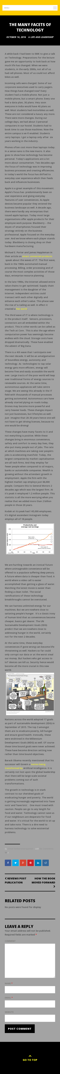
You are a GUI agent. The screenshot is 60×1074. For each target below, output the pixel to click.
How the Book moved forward (43, 882)
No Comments (46, 848)
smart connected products (37, 256)
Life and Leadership (42, 37)
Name (8, 983)
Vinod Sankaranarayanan (20, 848)
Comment (10, 940)
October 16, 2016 (16, 37)
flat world (21, 308)
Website (9, 1012)
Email (9, 997)
